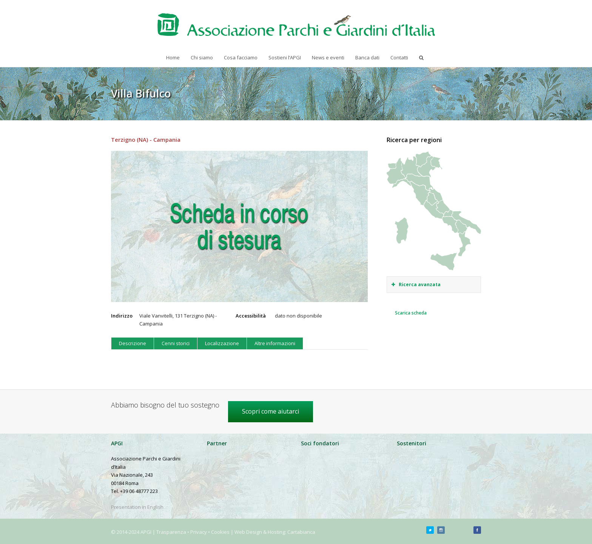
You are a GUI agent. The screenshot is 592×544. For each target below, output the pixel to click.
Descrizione (132, 343)
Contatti (399, 57)
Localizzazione (222, 343)
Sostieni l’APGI (284, 57)
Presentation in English (137, 507)
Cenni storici (176, 343)
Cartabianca (301, 532)
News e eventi (328, 57)
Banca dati (367, 57)
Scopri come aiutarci (270, 411)
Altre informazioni (274, 343)
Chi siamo (202, 57)
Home (173, 57)
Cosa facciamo (240, 57)
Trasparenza (171, 532)
